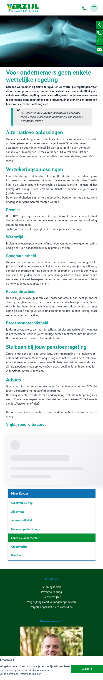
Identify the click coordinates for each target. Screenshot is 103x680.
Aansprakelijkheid (22, 520)
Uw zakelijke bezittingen (26, 529)
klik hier (36, 673)
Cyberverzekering (22, 503)
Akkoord (87, 668)
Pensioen (16, 555)
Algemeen (17, 511)
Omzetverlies (19, 546)
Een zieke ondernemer (25, 538)
